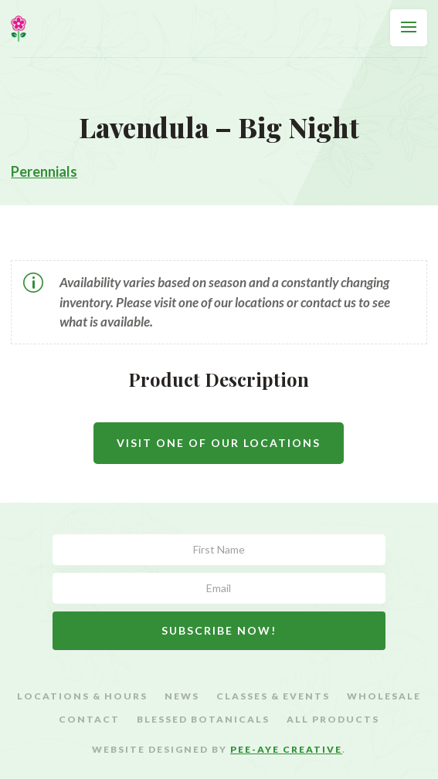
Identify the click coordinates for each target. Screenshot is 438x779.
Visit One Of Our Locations (219, 442)
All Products (333, 719)
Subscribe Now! (219, 630)
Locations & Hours (82, 696)
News (182, 696)
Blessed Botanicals (203, 719)
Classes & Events (273, 696)
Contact (89, 719)
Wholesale (384, 696)
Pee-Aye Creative (286, 749)
